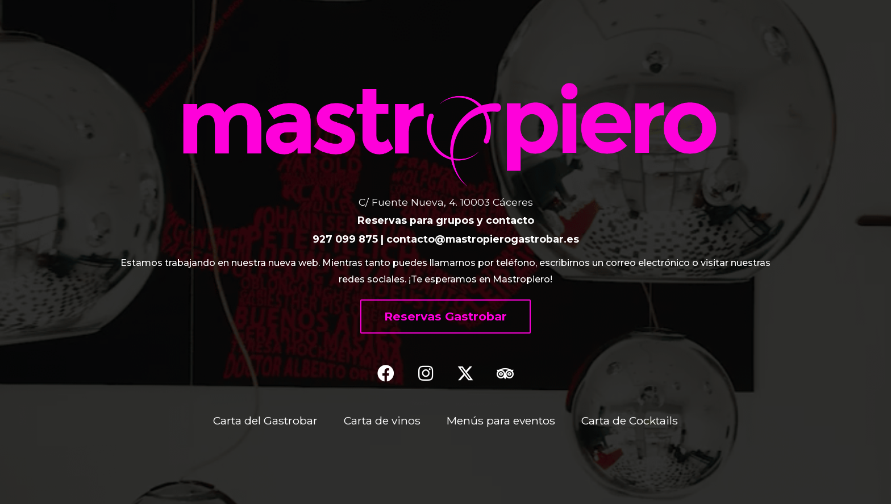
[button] (445, 316)
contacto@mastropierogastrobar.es (482, 239)
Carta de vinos (382, 420)
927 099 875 (345, 239)
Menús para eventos (501, 420)
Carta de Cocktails (629, 420)
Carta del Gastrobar (265, 420)
